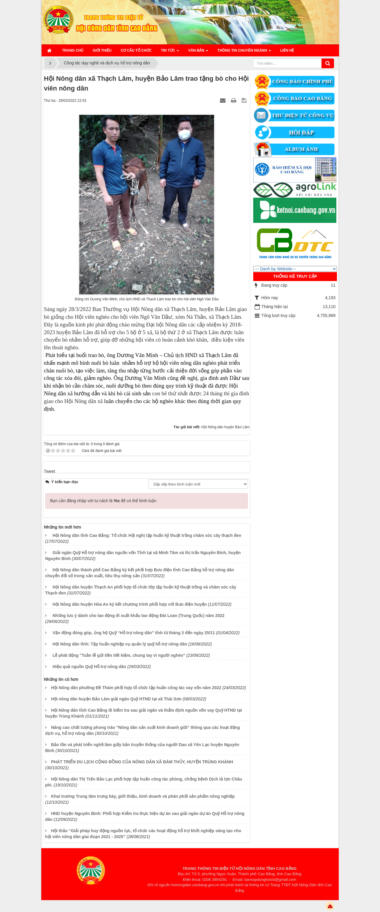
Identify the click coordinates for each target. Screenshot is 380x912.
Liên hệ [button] (287, 50)
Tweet (49, 471)
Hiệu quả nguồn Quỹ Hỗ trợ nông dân (89, 666)
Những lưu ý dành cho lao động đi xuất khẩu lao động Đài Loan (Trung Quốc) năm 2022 (138, 615)
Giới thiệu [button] (102, 50)
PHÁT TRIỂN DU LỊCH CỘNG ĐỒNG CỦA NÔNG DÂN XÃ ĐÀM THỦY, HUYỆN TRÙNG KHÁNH (142, 761)
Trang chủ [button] (72, 50)
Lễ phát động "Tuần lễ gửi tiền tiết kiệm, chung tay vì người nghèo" (119, 655)
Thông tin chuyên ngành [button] (244, 52)
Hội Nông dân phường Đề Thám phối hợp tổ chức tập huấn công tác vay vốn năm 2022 (136, 687)
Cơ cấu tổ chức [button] (136, 50)
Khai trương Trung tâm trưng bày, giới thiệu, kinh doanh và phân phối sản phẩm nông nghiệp (143, 796)
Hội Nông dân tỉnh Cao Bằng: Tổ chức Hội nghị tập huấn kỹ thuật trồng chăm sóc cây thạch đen (147, 535)
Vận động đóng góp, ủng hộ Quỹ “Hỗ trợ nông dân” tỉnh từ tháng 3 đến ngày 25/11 (134, 632)
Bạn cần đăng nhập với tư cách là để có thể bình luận (103, 500)
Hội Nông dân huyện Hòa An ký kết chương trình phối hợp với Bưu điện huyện (130, 604)
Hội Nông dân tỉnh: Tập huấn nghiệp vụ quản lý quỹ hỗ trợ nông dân (120, 644)
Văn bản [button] (198, 52)
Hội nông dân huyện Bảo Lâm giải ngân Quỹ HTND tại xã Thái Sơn (116, 699)
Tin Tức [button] (170, 52)
